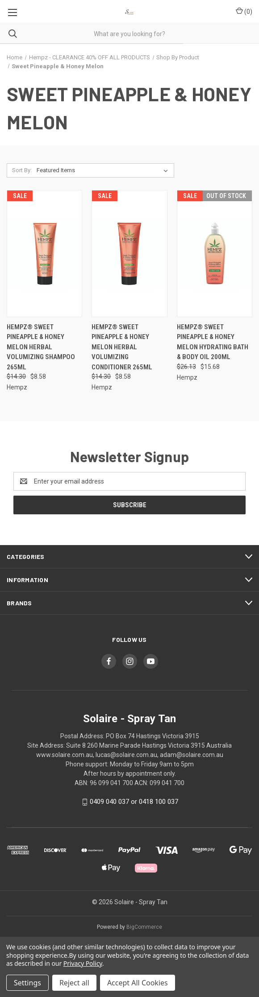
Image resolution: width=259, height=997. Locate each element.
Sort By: (22, 170)
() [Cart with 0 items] (244, 11)
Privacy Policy (82, 963)
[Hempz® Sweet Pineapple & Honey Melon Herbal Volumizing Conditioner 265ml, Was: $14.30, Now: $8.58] (129, 253)
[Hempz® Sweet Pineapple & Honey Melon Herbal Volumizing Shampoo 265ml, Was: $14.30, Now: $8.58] (44, 253)
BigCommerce (144, 927)
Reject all (74, 983)
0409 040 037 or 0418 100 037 (134, 802)
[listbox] (104, 170)
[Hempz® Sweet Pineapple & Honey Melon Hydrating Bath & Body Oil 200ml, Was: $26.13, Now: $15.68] (215, 253)
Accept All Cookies (137, 983)
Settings (27, 983)
